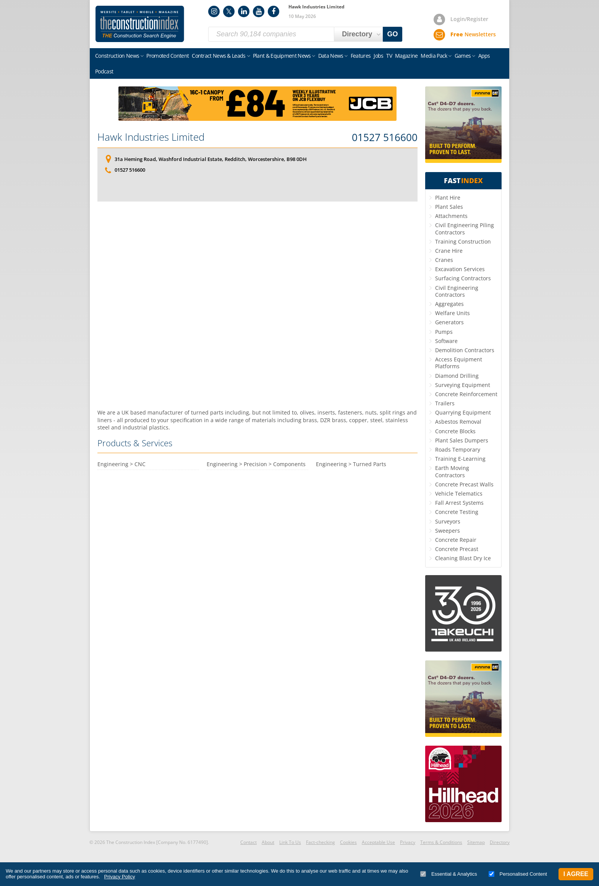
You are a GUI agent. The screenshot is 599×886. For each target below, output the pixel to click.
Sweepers (447, 530)
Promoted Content (167, 55)
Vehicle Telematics (458, 493)
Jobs (378, 55)
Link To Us (290, 842)
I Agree (575, 874)
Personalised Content (518, 874)
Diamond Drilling (457, 375)
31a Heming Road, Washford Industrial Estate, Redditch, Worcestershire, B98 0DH (211, 159)
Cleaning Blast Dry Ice (463, 558)
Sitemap (476, 842)
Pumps (444, 331)
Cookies (348, 842)
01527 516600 (385, 137)
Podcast (104, 71)
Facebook (273, 11)
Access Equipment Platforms (458, 363)
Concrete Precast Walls (464, 484)
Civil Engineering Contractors (456, 291)
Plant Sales (449, 206)
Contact (248, 842)
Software (446, 341)
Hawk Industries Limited (150, 137)
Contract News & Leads (218, 55)
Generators (449, 322)
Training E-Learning (460, 458)
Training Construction (463, 241)
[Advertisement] (257, 305)
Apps (484, 55)
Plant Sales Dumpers (461, 440)
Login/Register (469, 19)
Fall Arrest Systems (459, 502)
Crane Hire (449, 250)
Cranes (444, 259)
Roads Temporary (457, 449)
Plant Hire (447, 197)
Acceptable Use (378, 842)
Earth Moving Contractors (452, 471)
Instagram (214, 11)
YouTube (258, 11)
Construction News (117, 55)
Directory (500, 842)
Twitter (229, 11)
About (268, 842)
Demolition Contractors (464, 350)
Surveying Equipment (462, 385)
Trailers (445, 403)
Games (463, 55)
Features (361, 55)
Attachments (451, 215)
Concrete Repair (455, 539)
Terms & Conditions (441, 842)
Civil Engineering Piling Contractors (464, 228)
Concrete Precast (456, 549)
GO (392, 34)
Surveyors (447, 521)
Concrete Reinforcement (466, 394)
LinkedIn (243, 11)
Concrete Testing (456, 511)
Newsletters (473, 34)
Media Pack (434, 55)
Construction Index (140, 24)
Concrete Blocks (455, 431)
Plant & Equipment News (282, 55)
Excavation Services (460, 269)
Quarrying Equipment (463, 412)
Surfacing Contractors (463, 278)
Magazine (406, 55)
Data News (330, 55)
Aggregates (449, 303)
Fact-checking (320, 842)
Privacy (407, 842)
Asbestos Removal (458, 421)
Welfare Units (452, 313)
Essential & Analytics (448, 874)
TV (389, 55)
